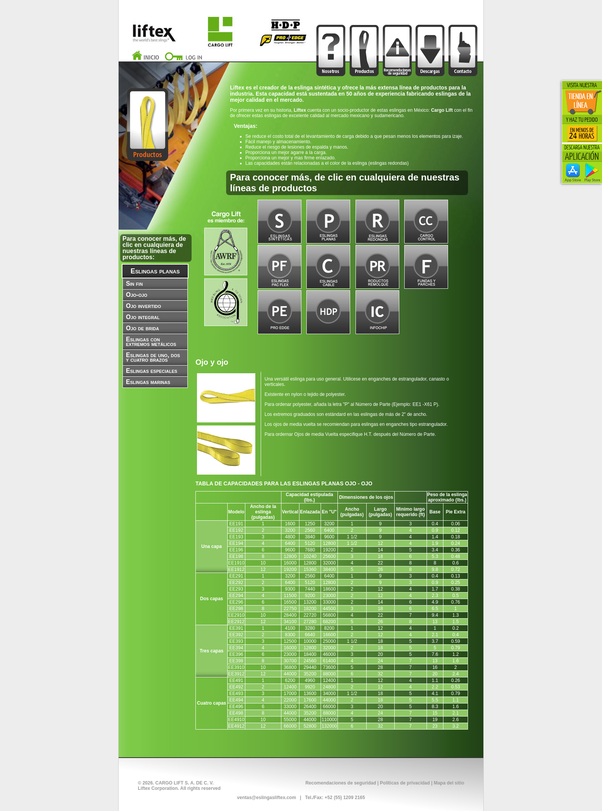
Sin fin (134, 283)
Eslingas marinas (148, 382)
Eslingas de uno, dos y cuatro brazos (153, 357)
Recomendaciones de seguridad (340, 783)
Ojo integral (143, 317)
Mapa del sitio (449, 783)
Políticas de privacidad (405, 783)
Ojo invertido (143, 306)
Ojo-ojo (136, 294)
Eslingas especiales (151, 370)
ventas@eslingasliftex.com (266, 797)
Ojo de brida (142, 328)
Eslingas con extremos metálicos (151, 341)
